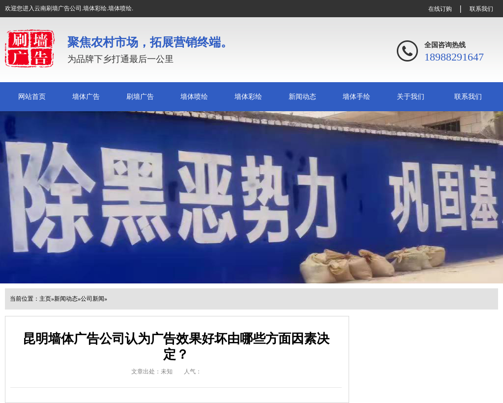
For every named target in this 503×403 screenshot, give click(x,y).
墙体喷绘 (194, 96)
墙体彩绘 (248, 96)
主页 (45, 298)
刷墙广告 (140, 96)
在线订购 (440, 8)
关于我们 (410, 96)
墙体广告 (86, 96)
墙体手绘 (356, 96)
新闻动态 (302, 96)
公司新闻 (92, 298)
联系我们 (481, 8)
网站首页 (32, 96)
